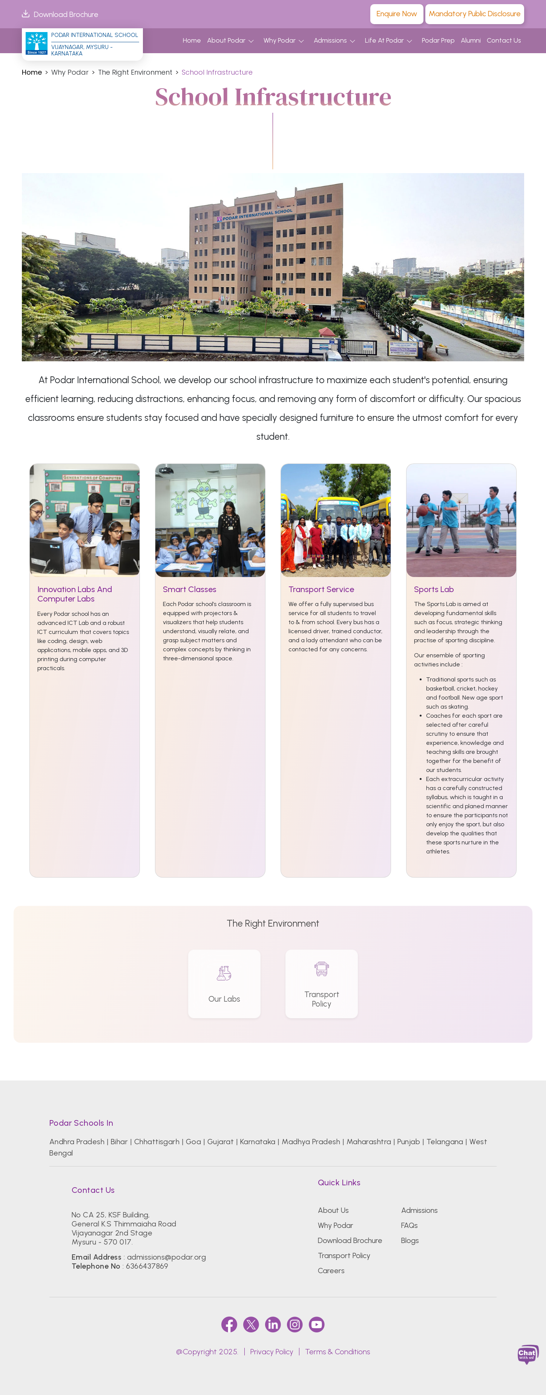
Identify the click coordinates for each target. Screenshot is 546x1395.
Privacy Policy (271, 1351)
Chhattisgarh (157, 1141)
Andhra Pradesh (77, 1141)
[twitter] (251, 1324)
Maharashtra (369, 1141)
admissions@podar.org (166, 1256)
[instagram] (295, 1324)
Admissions (330, 40)
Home (192, 40)
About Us (333, 1210)
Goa (193, 1141)
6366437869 (147, 1266)
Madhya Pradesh (311, 1141)
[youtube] (317, 1324)
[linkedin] (273, 1324)
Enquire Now (397, 13)
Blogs (410, 1240)
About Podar (226, 40)
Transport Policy (344, 1255)
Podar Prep (438, 40)
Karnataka (258, 1141)
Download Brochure (60, 14)
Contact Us (504, 40)
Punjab (408, 1141)
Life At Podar (384, 40)
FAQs (409, 1225)
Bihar (119, 1141)
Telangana (444, 1141)
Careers (331, 1270)
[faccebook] (229, 1324)
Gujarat (220, 1141)
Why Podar (280, 40)
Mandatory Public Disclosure (475, 13)
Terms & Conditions (337, 1351)
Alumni (471, 40)
